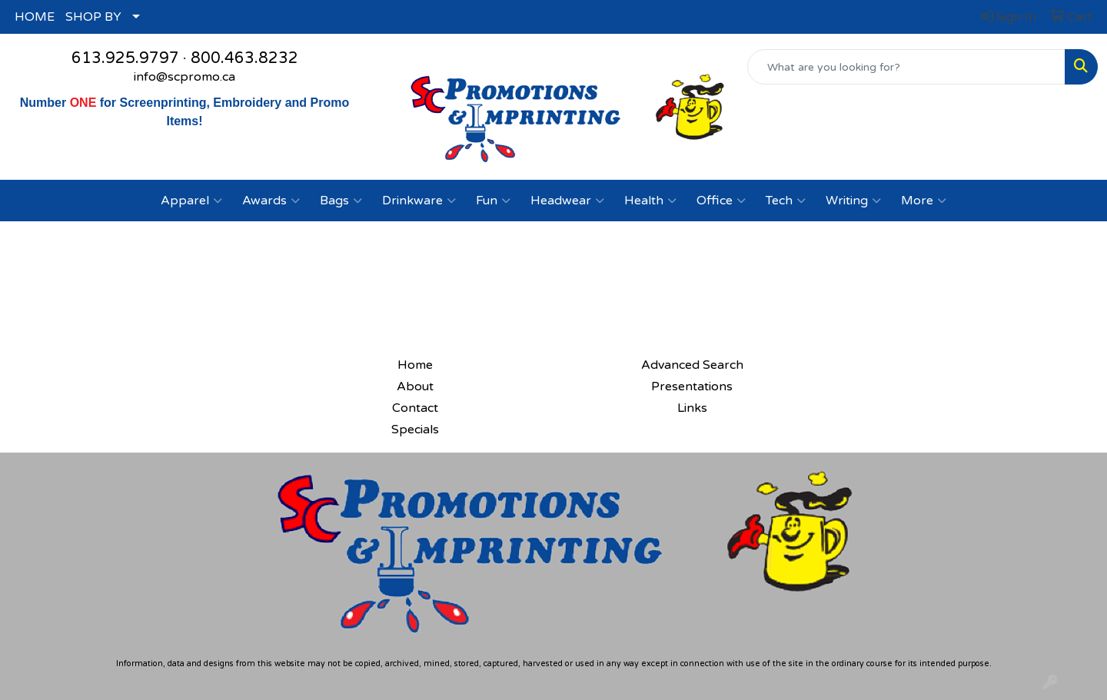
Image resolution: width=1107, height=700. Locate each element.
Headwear (567, 200)
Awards (271, 200)
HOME (35, 17)
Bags (341, 200)
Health (650, 200)
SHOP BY (93, 17)
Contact (415, 408)
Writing (853, 200)
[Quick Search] (906, 67)
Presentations (692, 386)
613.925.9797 (125, 58)
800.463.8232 (244, 58)
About (415, 386)
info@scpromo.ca (184, 77)
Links (692, 408)
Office (721, 200)
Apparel (191, 200)
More (923, 200)
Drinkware (419, 200)
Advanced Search (692, 365)
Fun (493, 200)
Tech (786, 200)
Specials (415, 429)
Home (415, 365)
